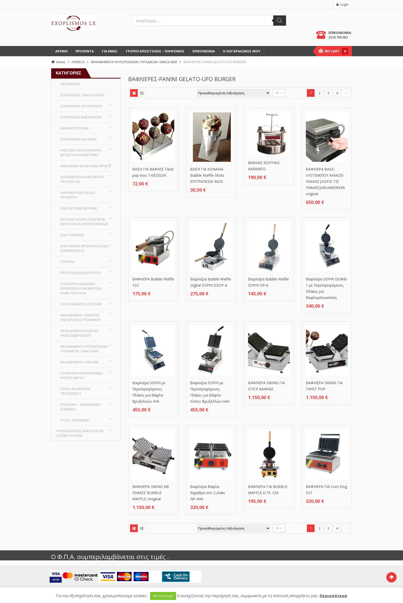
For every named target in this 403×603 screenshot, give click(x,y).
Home (60, 62)
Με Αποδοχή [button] (163, 595)
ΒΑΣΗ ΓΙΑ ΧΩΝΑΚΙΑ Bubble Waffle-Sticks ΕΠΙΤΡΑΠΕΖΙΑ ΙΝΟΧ (207, 175)
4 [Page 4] (337, 93)
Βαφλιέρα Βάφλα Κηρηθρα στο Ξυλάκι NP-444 (207, 492)
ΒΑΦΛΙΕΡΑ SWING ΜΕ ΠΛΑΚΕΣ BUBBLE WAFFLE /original (150, 492)
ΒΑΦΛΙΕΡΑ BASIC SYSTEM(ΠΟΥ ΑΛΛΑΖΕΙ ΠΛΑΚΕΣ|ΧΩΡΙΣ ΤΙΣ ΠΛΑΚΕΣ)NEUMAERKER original (325, 181)
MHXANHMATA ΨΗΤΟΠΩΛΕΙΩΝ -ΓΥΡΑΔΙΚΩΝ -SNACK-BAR (134, 62)
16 (277, 93)
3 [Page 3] (328, 93)
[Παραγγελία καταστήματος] (233, 93)
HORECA (78, 62)
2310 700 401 (338, 37)
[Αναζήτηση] (279, 20)
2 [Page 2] (319, 93)
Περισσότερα (333, 595)
